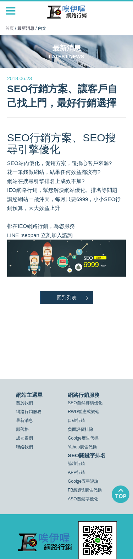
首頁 (9, 28)
